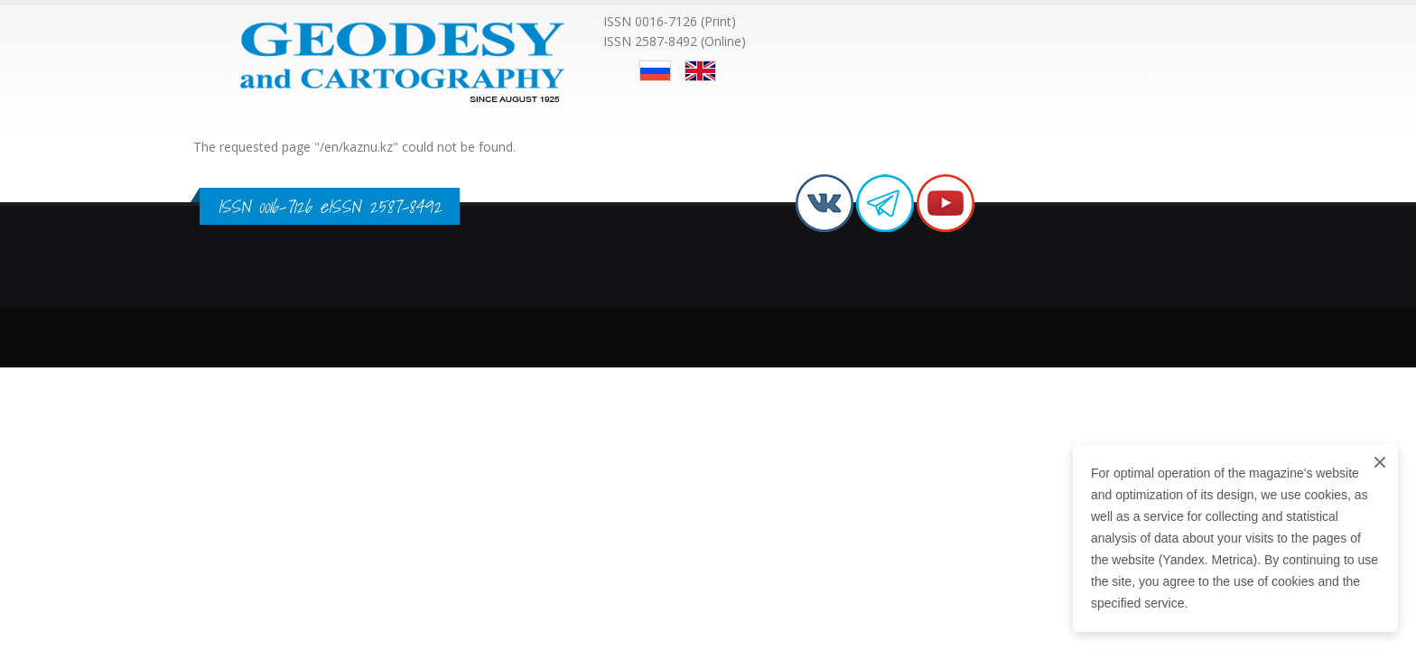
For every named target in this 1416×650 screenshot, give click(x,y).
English (700, 70)
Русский (655, 70)
